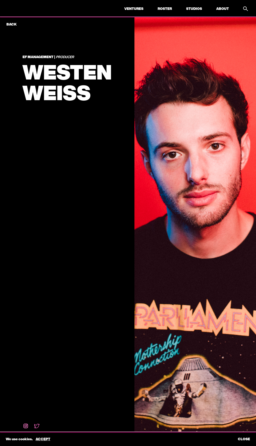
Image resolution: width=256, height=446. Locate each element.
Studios (194, 8)
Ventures (133, 8)
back (11, 24)
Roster (165, 8)
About (222, 8)
